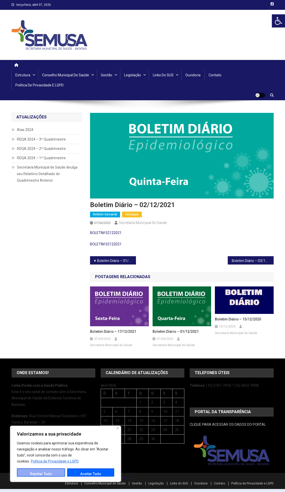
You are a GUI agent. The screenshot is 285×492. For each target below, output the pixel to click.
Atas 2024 (25, 130)
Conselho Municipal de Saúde (65, 75)
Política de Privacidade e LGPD (55, 461)
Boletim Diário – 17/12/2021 (113, 332)
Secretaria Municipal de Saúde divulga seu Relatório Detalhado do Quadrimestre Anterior (47, 173)
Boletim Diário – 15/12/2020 (238, 319)
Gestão (106, 75)
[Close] (118, 428)
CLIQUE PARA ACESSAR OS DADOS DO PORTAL (228, 424)
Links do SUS (163, 75)
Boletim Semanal (105, 214)
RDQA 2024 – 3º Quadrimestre (41, 139)
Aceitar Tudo (90, 474)
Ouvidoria (193, 75)
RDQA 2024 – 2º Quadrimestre (41, 149)
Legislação (132, 75)
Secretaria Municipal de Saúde (143, 223)
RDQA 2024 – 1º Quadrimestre (41, 158)
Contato (215, 75)
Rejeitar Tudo (41, 474)
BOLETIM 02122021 (106, 233)
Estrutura (22, 75)
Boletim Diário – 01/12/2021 (116, 261)
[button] (278, 20)
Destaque (132, 214)
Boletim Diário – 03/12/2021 (253, 261)
